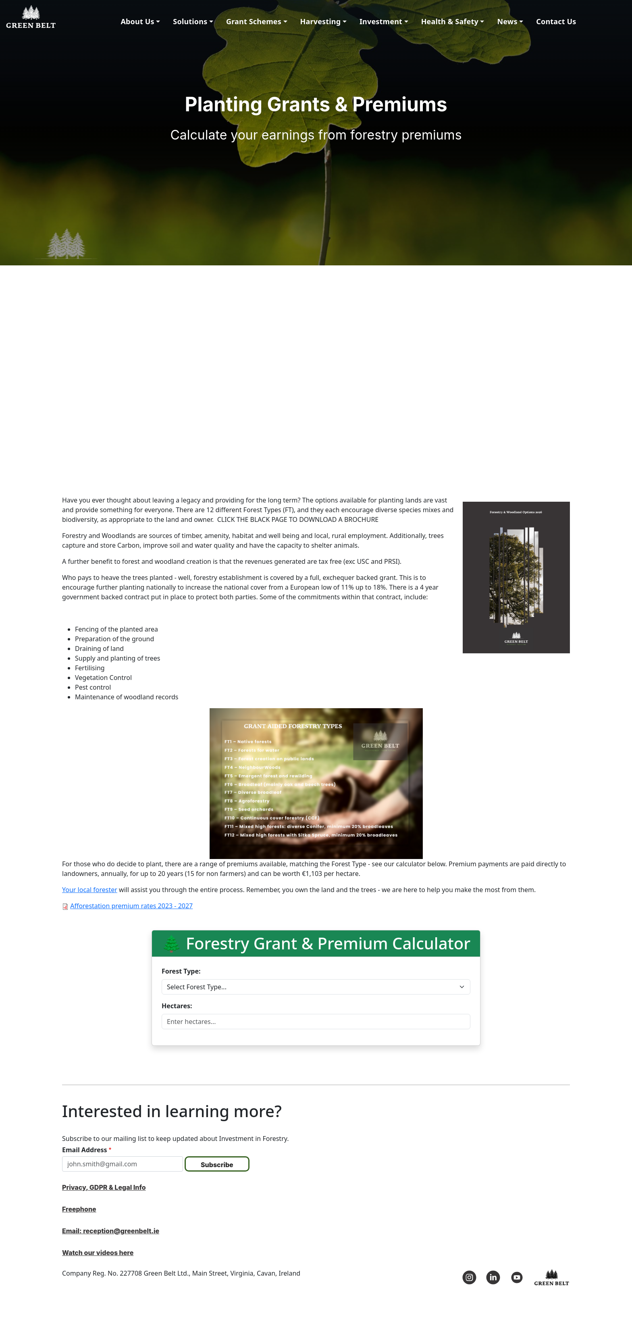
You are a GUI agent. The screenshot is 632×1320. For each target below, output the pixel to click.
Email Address (84, 1149)
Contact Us (556, 21)
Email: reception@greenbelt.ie (110, 1231)
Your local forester (89, 889)
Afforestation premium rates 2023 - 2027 (131, 905)
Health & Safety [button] (449, 21)
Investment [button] (381, 21)
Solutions (190, 21)
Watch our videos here (97, 1253)
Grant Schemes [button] (253, 21)
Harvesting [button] (320, 21)
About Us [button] (137, 21)
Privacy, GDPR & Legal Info (104, 1187)
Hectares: (177, 1005)
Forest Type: (181, 971)
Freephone (79, 1209)
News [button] (507, 21)
